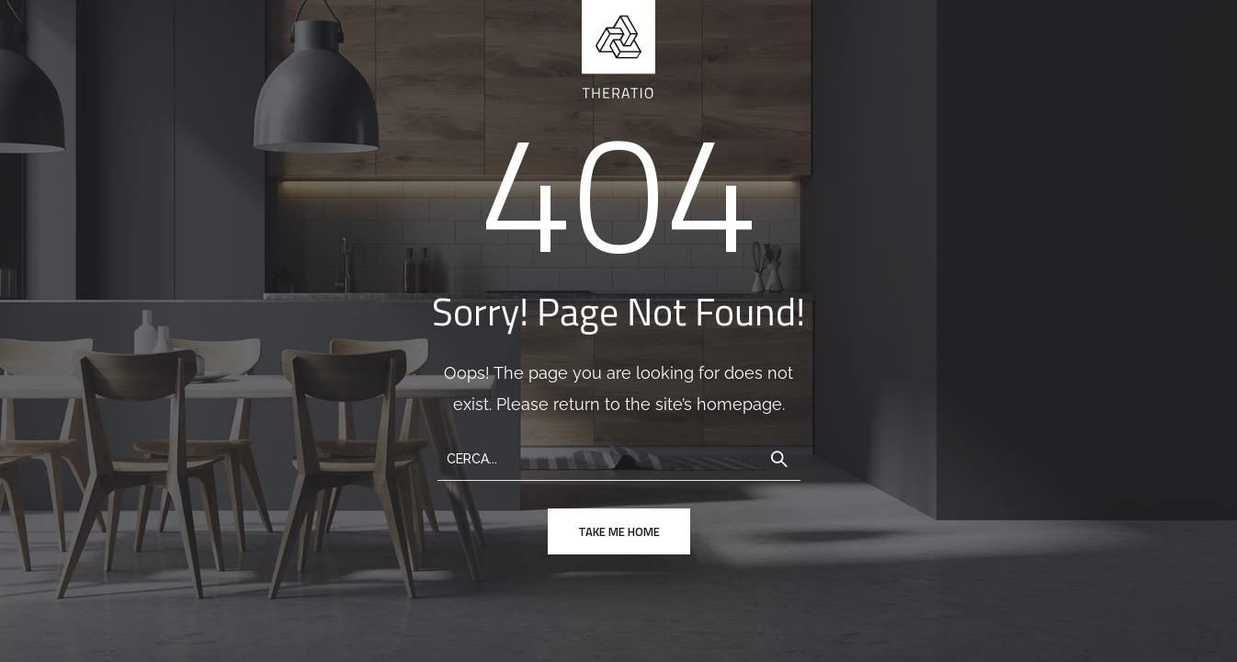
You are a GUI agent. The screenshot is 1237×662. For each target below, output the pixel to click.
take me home (619, 531)
